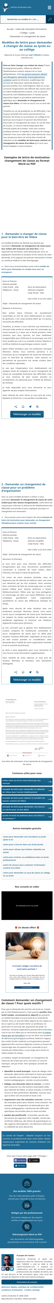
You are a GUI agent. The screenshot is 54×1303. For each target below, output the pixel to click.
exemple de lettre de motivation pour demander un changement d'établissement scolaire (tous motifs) (26, 520)
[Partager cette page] (16, 406)
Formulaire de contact (27, 1282)
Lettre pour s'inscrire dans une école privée (23, 844)
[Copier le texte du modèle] (38, 406)
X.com (33, 1160)
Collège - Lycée (28, 32)
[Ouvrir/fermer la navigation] (49, 7)
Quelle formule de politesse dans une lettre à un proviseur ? (23, 817)
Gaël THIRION (35, 55)
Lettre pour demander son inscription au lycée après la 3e (24, 838)
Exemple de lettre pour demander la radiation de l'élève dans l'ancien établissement (23, 790)
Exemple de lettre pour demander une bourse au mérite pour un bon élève (23, 808)
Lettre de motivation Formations (31, 29)
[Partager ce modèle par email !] (30, 406)
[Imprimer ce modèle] (23, 406)
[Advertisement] (27, 198)
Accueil (10, 29)
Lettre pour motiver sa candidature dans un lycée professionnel (26, 858)
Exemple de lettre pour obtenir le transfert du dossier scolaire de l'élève (23, 799)
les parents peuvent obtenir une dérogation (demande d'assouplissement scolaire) (25, 77)
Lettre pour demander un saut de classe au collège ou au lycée (26, 874)
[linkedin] (12, 1269)
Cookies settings (32, 1290)
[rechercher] (50, 19)
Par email (20, 1166)
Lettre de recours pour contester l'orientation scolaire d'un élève (24, 866)
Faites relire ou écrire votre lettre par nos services (21, 782)
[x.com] (8, 1269)
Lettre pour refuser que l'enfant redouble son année (24, 850)
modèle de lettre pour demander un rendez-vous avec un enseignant (25, 269)
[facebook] (3, 1269)
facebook (20, 1160)
